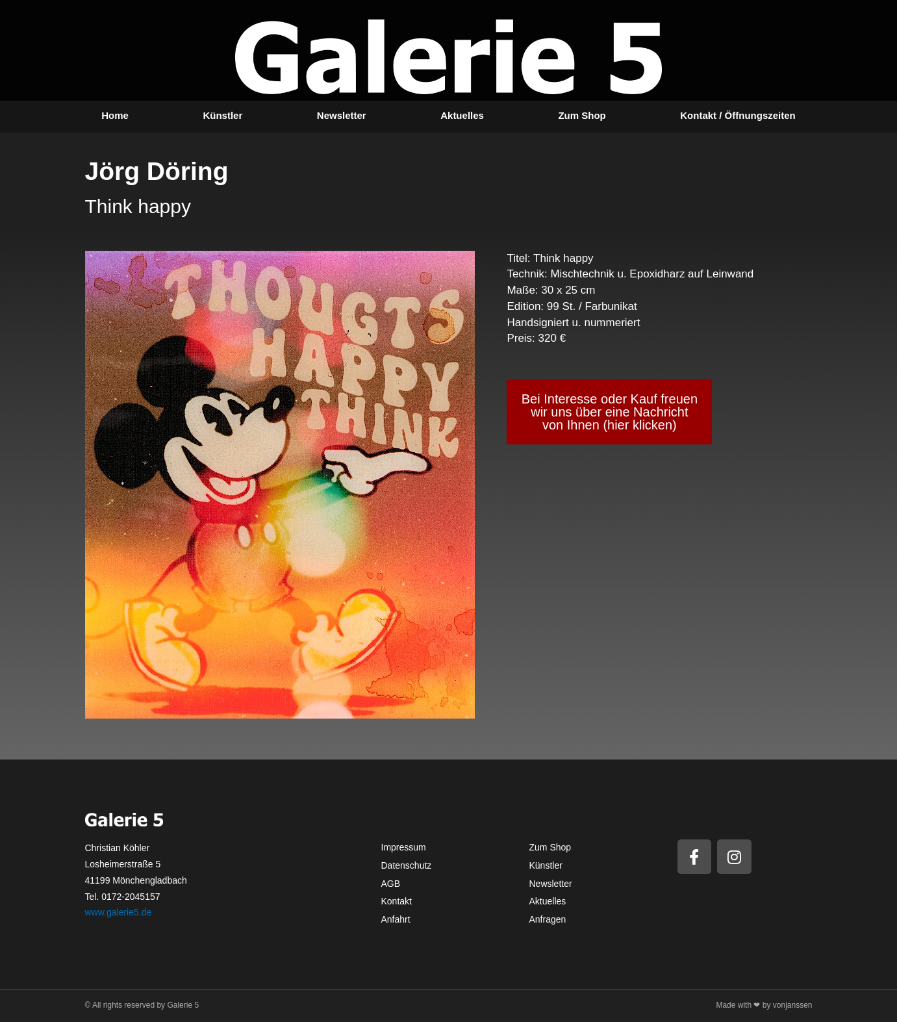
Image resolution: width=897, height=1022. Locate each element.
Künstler (222, 115)
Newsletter (341, 115)
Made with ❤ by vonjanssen (764, 1005)
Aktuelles (462, 115)
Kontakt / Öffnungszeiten (738, 115)
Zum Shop (581, 115)
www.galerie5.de (118, 912)
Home (115, 115)
